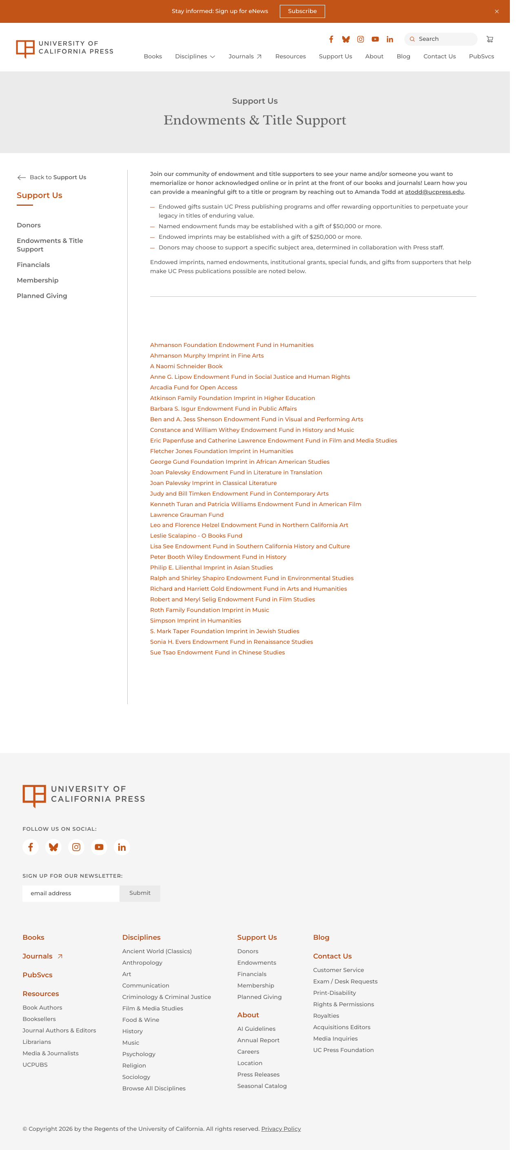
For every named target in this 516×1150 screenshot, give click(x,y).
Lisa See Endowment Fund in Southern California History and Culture (250, 546)
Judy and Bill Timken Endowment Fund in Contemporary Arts (239, 493)
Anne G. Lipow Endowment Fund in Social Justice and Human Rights (250, 376)
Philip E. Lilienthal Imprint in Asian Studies (211, 568)
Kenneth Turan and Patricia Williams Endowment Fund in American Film (255, 504)
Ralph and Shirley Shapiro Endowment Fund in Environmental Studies (252, 578)
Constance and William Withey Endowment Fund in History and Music (252, 430)
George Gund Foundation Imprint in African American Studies (240, 461)
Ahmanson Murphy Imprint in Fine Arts (207, 355)
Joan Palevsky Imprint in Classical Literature (213, 483)
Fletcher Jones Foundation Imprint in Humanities (221, 451)
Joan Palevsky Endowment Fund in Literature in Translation (236, 472)
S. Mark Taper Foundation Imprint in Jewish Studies (224, 631)
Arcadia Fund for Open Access (193, 387)
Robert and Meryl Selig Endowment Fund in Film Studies (232, 599)
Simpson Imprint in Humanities (195, 620)
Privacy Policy (281, 1128)
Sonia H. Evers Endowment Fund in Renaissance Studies (231, 641)
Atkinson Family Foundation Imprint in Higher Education (232, 398)
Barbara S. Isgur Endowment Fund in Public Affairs (223, 408)
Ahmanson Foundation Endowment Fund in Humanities (232, 345)
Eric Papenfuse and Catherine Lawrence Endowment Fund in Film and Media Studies (273, 440)
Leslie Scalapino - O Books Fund (196, 536)
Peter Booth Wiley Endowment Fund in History (218, 557)
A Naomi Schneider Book (186, 366)
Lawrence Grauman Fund (187, 514)
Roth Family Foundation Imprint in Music (209, 610)
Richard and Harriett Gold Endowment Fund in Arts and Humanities (248, 589)
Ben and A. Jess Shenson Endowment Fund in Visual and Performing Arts (256, 419)
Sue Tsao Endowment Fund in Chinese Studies (217, 652)
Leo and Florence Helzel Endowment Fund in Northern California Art (249, 525)
